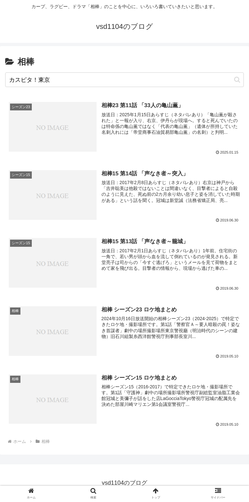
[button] (237, 79)
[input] (124, 79)
